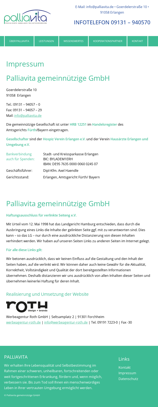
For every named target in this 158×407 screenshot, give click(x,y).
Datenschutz (128, 379)
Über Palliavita (19, 41)
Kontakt (137, 41)
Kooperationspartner (107, 41)
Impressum (127, 373)
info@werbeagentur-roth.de (66, 322)
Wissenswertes (74, 41)
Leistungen (46, 41)
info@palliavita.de (28, 115)
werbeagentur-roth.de (23, 322)
